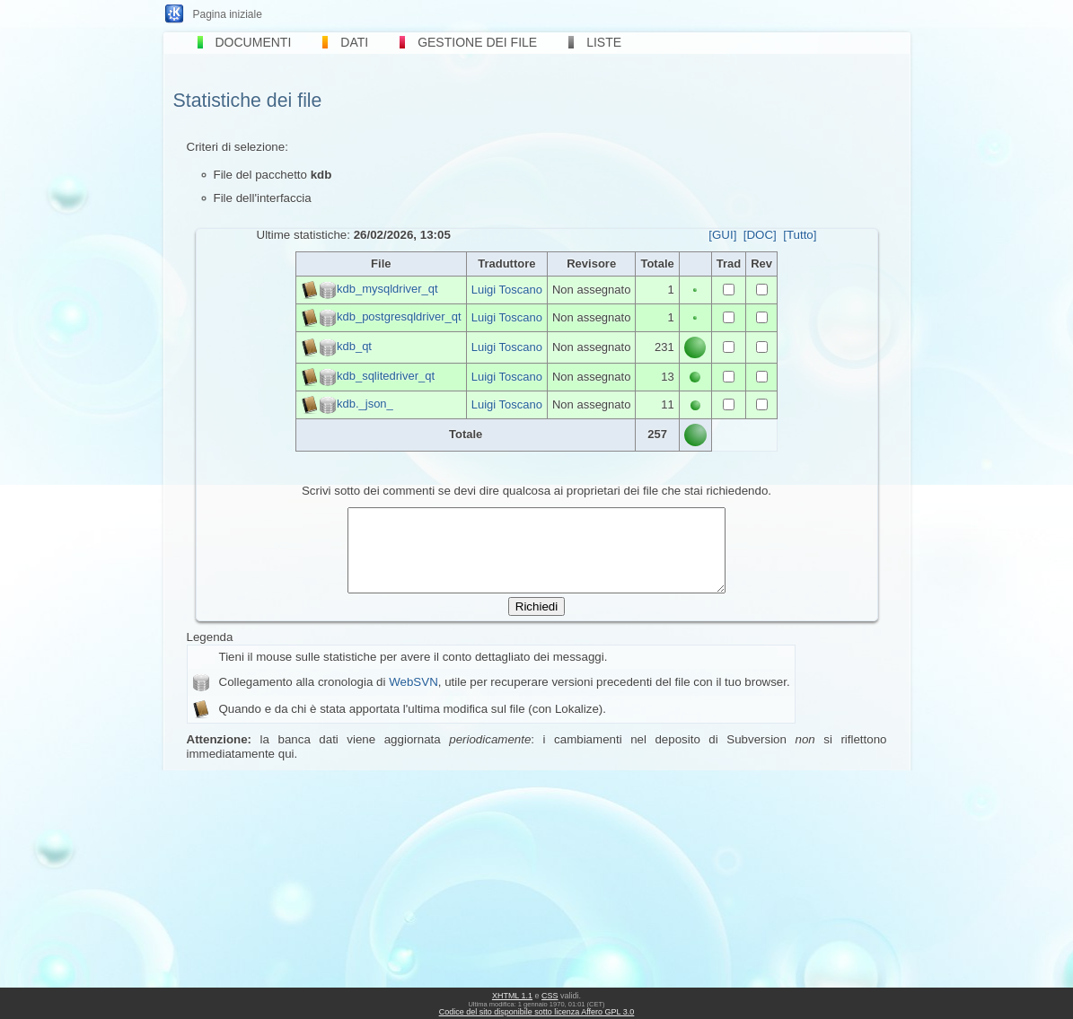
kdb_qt (354, 346)
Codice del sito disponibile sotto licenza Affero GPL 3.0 (537, 1011)
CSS (549, 995)
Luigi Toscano (506, 289)
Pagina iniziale (227, 14)
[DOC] (760, 235)
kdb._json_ (365, 403)
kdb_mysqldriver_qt (387, 288)
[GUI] (722, 235)
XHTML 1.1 (512, 995)
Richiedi (536, 622)
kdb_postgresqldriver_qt (399, 316)
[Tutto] (799, 235)
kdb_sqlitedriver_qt (386, 375)
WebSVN (413, 698)
